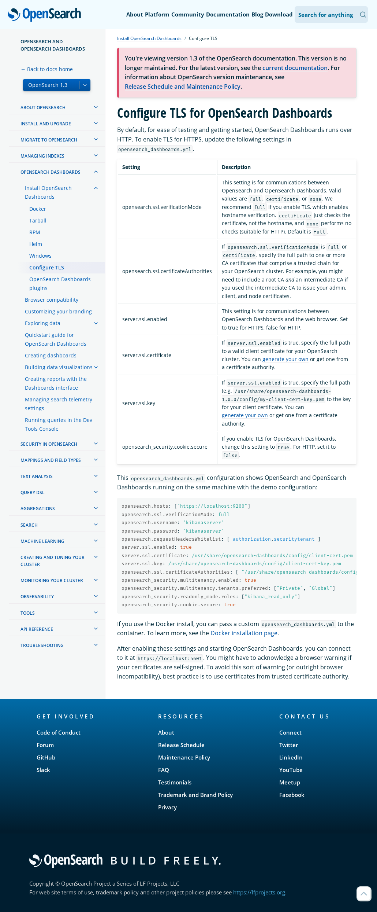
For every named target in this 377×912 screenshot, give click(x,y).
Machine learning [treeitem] (42, 541)
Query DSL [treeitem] (32, 492)
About (134, 14)
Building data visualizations (59, 367)
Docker (37, 208)
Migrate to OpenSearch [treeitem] (48, 140)
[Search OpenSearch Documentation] (331, 14)
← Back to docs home (46, 69)
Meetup (289, 782)
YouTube (291, 769)
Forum (45, 745)
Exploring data (42, 323)
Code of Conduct (59, 732)
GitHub (46, 757)
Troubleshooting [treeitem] (42, 645)
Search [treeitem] (29, 525)
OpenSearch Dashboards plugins (60, 283)
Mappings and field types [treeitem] (50, 460)
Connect (290, 732)
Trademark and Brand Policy (195, 794)
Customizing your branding (58, 311)
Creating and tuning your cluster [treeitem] (52, 560)
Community (187, 14)
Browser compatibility (51, 299)
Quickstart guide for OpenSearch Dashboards (55, 339)
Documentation (228, 14)
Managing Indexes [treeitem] (42, 156)
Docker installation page (243, 633)
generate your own (285, 359)
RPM (34, 232)
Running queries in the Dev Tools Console (58, 424)
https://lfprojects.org (259, 892)
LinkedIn (291, 757)
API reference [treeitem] (36, 629)
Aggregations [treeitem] (37, 508)
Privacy (167, 807)
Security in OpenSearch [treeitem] (48, 444)
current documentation (295, 68)
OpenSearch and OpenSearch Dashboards (52, 45)
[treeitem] (96, 107)
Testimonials (174, 782)
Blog (257, 14)
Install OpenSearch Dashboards (48, 192)
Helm (35, 243)
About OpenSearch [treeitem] (43, 107)
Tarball (37, 220)
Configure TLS (46, 267)
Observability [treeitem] (37, 596)
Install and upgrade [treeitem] (45, 124)
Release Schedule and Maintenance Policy (182, 86)
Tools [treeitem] (27, 613)
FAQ (163, 769)
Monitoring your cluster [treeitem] (51, 580)
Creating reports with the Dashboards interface (56, 383)
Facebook (292, 794)
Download (279, 14)
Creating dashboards (50, 355)
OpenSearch (46, 15)
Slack (43, 769)
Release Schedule (181, 745)
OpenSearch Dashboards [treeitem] (50, 172)
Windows (40, 255)
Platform (157, 14)
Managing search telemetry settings (58, 404)
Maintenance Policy (184, 757)
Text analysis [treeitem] (36, 476)
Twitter (288, 745)
